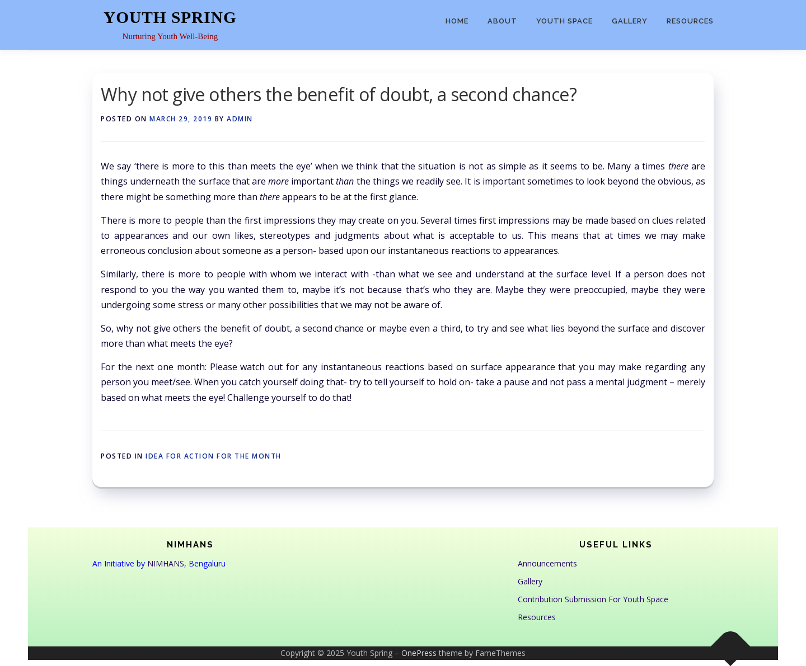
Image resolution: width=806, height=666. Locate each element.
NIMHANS (165, 563)
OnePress (419, 653)
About (502, 21)
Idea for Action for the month (214, 456)
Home (457, 21)
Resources (690, 21)
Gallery (630, 21)
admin (240, 119)
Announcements (547, 563)
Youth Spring (170, 17)
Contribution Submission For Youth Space (593, 599)
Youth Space (564, 21)
